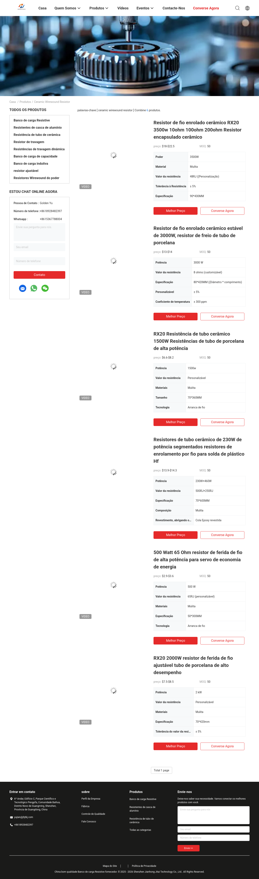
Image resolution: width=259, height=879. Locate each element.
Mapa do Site (110, 866)
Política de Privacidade (144, 866)
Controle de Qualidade (93, 814)
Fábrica (85, 806)
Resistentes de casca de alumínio (38, 127)
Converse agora (222, 211)
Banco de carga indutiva (31, 163)
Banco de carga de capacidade (35, 156)
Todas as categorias (140, 830)
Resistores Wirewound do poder (36, 178)
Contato (39, 275)
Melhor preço (175, 211)
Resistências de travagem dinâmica (39, 149)
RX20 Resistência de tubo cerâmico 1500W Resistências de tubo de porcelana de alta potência (199, 341)
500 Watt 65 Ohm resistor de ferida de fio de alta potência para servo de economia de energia (198, 560)
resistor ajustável (26, 171)
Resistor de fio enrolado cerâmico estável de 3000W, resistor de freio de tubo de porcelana (198, 236)
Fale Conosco (88, 821)
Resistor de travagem (29, 142)
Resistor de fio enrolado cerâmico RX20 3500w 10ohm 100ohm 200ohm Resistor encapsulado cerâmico (198, 130)
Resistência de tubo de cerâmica (37, 135)
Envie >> (188, 848)
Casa (12, 101)
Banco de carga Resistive (32, 120)
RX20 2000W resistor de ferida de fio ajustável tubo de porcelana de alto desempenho (193, 665)
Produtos (25, 101)
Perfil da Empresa (90, 798)
